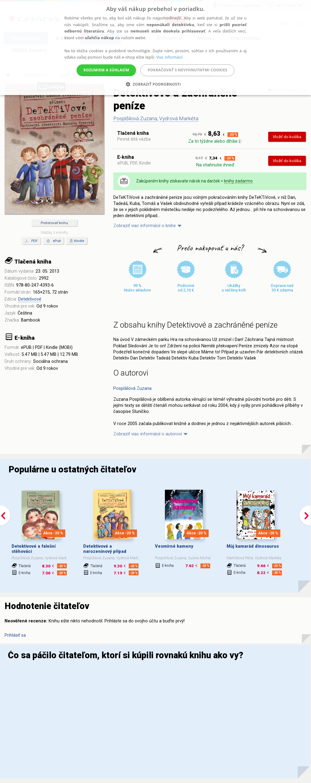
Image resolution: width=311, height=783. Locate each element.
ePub (53, 241)
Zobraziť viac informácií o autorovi (147, 434)
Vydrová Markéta (178, 118)
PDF (31, 241)
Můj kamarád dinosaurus (253, 546)
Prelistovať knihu (54, 223)
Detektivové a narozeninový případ (104, 549)
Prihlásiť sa (15, 635)
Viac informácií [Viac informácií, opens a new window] (169, 57)
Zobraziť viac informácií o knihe (144, 225)
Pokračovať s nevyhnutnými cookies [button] (187, 70)
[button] (155, 84)
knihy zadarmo (238, 181)
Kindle (79, 241)
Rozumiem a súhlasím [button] (106, 70)
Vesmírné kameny (174, 546)
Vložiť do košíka (287, 136)
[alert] (155, 47)
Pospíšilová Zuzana (135, 118)
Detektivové (29, 299)
